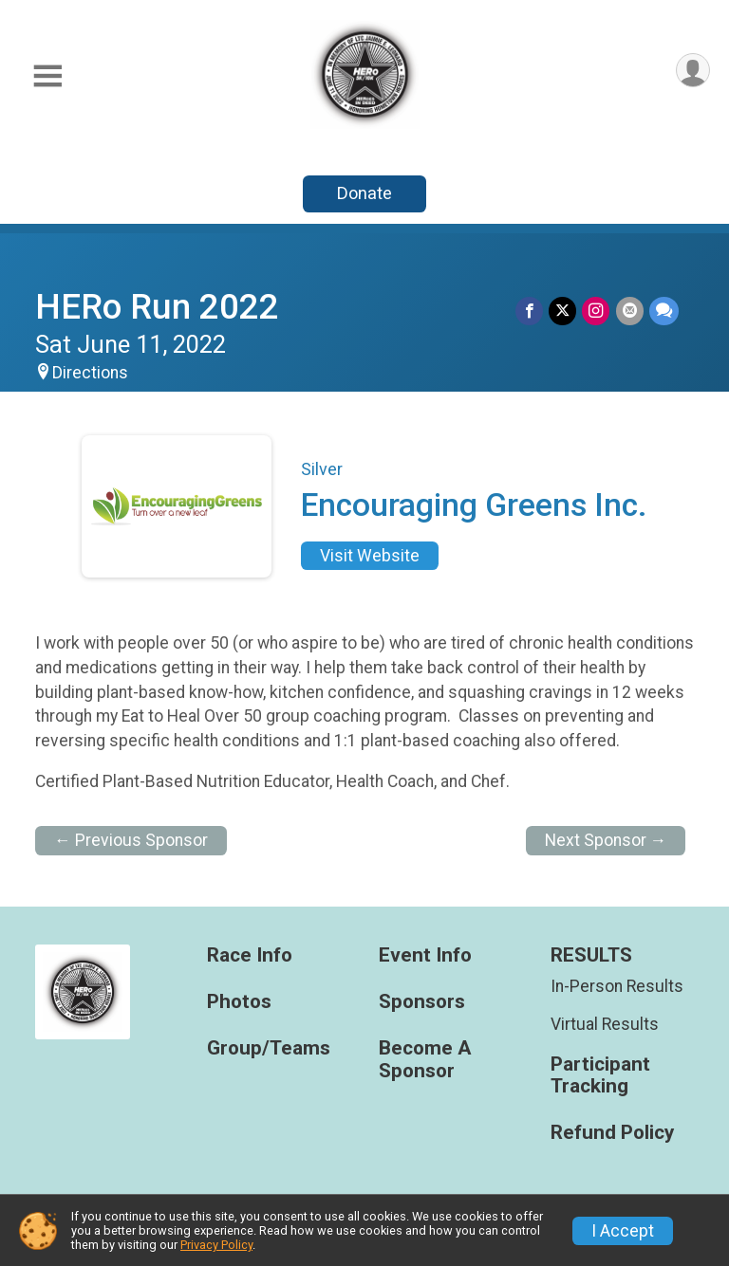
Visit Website (370, 555)
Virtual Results (605, 1024)
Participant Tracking (600, 1076)
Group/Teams (268, 1048)
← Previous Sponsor (131, 840)
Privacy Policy (216, 1245)
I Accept (622, 1230)
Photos (239, 1002)
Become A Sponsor (425, 1059)
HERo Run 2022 (157, 306)
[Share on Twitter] (563, 310)
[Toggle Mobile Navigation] (47, 76)
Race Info (249, 955)
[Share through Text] (664, 310)
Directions (90, 372)
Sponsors (422, 1002)
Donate (364, 193)
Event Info (425, 955)
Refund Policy (612, 1133)
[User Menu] (692, 70)
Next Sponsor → (606, 840)
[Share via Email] (630, 310)
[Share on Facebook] (530, 310)
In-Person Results (617, 986)
